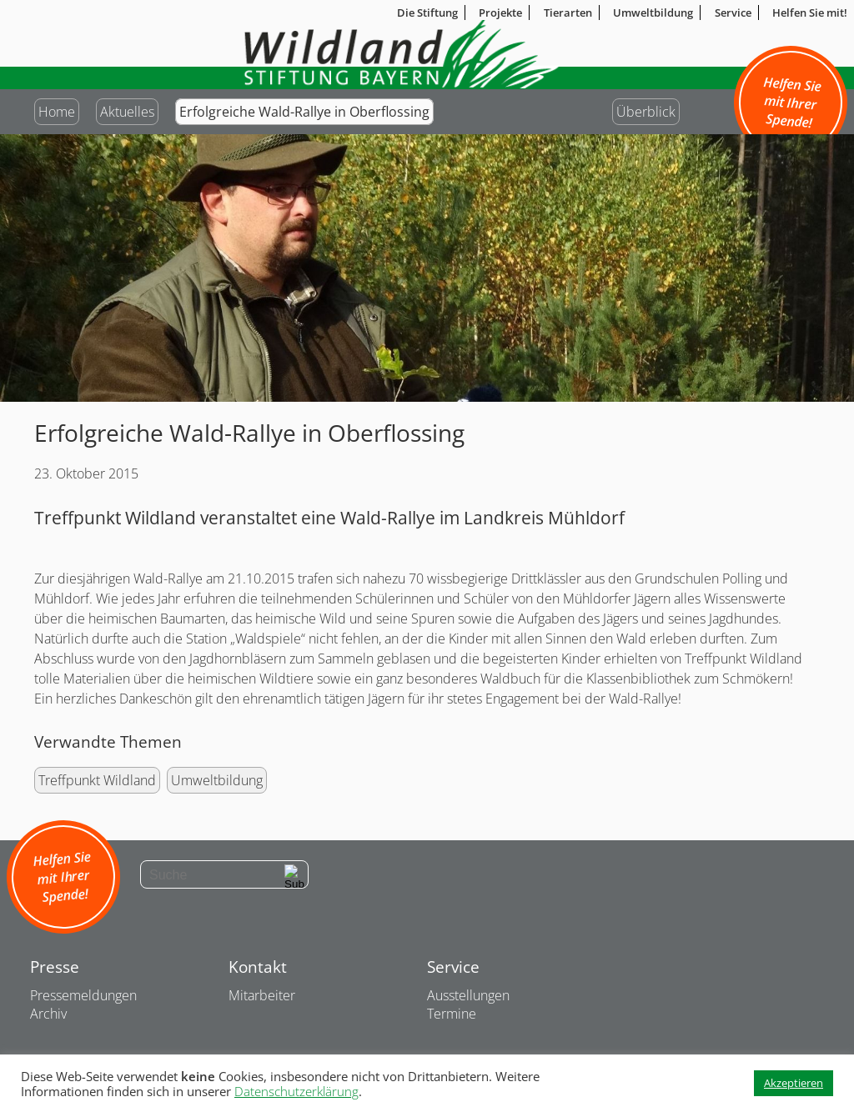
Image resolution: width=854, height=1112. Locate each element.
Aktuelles (127, 112)
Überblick (646, 112)
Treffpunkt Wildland (97, 780)
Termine (451, 1013)
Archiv (48, 1013)
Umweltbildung (217, 780)
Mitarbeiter (262, 995)
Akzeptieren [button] (793, 1082)
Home (56, 112)
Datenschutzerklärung (296, 1091)
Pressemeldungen (83, 995)
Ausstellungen (468, 995)
